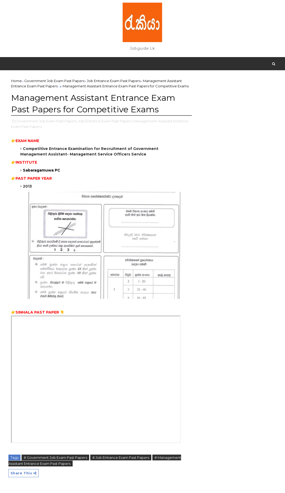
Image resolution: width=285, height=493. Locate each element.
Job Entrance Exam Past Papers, (105, 121)
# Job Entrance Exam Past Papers (120, 457)
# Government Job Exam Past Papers (55, 457)
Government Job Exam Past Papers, (46, 121)
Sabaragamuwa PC (42, 170)
